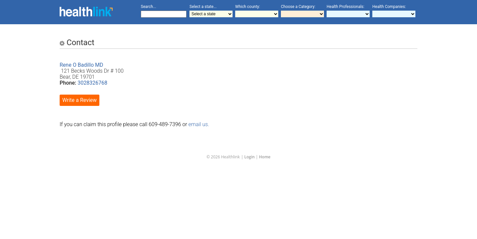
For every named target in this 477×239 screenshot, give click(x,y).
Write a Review (79, 100)
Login (249, 157)
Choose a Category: (298, 6)
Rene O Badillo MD (81, 65)
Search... (148, 6)
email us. (198, 124)
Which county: (247, 6)
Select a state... (203, 6)
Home (265, 157)
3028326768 (92, 83)
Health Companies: (389, 6)
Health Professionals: (345, 6)
